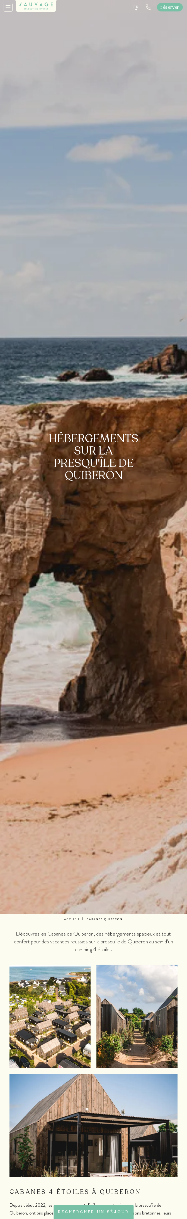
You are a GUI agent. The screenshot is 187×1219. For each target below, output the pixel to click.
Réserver (170, 7)
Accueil (72, 919)
